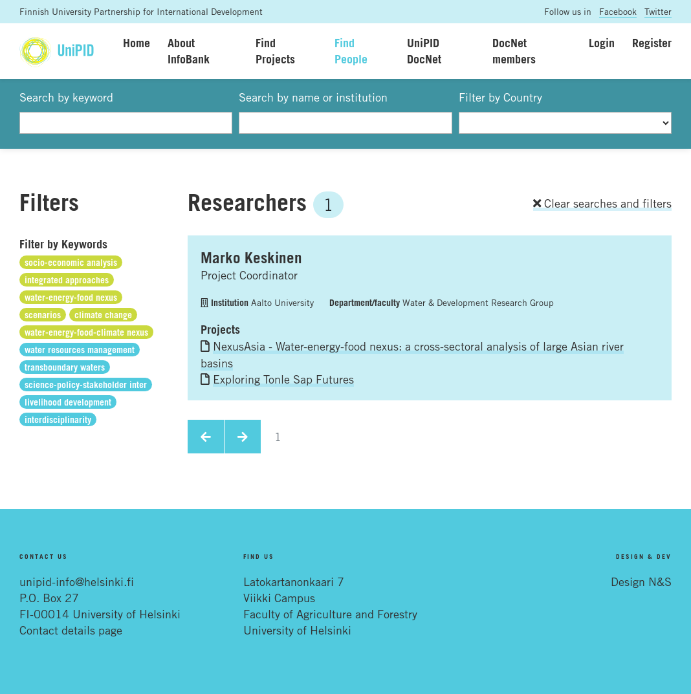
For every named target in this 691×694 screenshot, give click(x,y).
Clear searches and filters (602, 203)
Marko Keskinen (251, 257)
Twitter (658, 11)
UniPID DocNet (424, 51)
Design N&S (641, 581)
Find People (351, 51)
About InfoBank (189, 51)
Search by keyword (66, 97)
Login (602, 43)
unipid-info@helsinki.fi (76, 581)
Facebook (618, 11)
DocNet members (514, 51)
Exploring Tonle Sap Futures (283, 379)
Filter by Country (500, 97)
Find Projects (275, 51)
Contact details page (70, 630)
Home (136, 43)
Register (652, 43)
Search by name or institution (313, 97)
